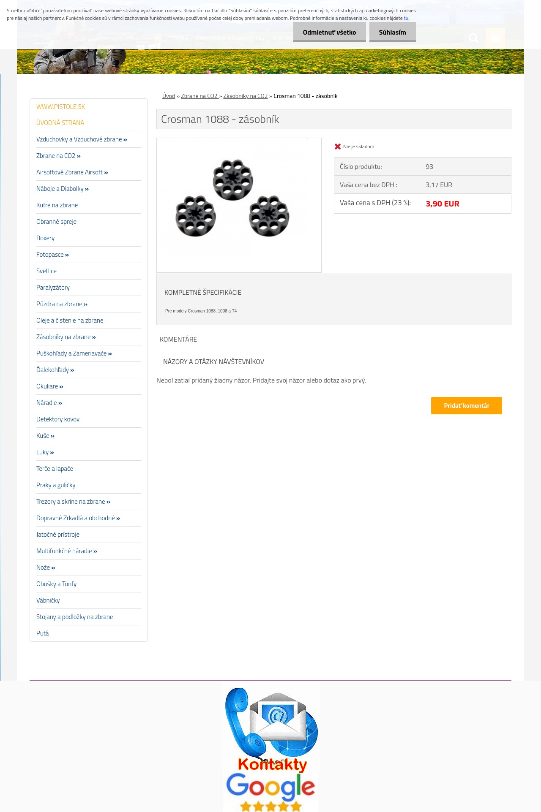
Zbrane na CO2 (200, 95)
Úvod (168, 95)
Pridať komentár (466, 405)
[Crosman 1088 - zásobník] (239, 141)
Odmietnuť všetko (327, 32)
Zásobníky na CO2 (245, 95)
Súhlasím (391, 32)
